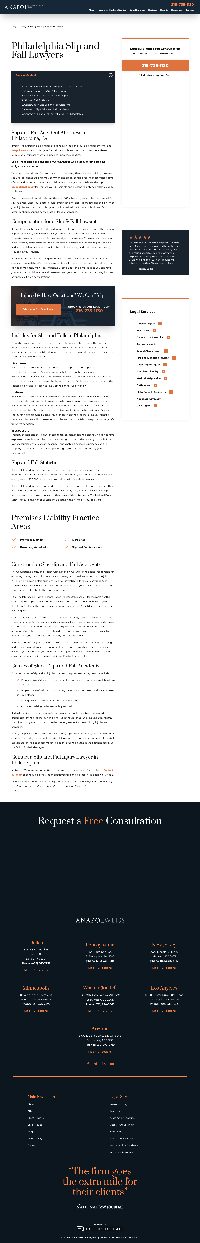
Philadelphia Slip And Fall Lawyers (45, 27)
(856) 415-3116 (169, 961)
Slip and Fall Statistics (36, 100)
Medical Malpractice (121, 1138)
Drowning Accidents (34, 547)
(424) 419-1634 (169, 1004)
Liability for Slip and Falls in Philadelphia (46, 95)
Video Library (35, 1138)
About (92, 10)
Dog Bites (79, 539)
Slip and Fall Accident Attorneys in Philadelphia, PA (53, 86)
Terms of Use (107, 1237)
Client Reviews (36, 1118)
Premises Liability (32, 539)
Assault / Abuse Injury (122, 1124)
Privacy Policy (92, 1237)
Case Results (35, 1124)
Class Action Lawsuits (122, 1118)
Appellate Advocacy (121, 1152)
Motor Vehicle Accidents (124, 1145)
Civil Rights (116, 1131)
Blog (30, 1131)
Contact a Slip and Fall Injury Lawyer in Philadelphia (53, 114)
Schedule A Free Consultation (38, 309)
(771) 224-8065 (104, 1004)
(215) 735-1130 (105, 961)
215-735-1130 (182, 4)
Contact (189, 10)
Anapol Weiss (18, 27)
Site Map (133, 1237)
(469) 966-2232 (41, 963)
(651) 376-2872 (41, 1004)
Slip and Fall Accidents (87, 547)
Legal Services (137, 10)
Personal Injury (118, 1104)
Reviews (152, 10)
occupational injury (23, 187)
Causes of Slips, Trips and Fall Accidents (46, 109)
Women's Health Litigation (113, 10)
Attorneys (33, 1111)
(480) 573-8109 (105, 1044)
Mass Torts (116, 1111)
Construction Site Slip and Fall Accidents (47, 104)
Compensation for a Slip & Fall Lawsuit (45, 91)
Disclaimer (121, 1237)
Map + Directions (36, 970)
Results (164, 10)
